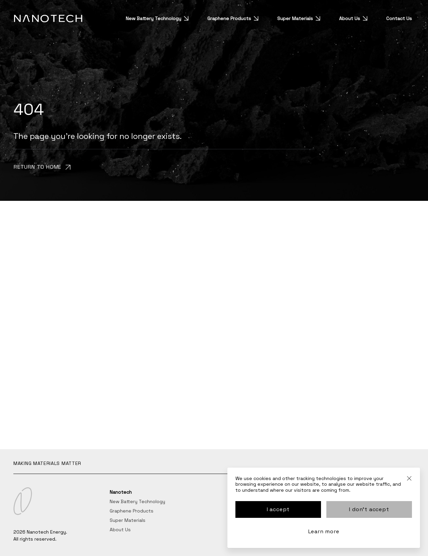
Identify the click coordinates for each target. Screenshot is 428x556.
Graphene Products (235, 18)
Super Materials (301, 18)
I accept (278, 509)
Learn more (323, 531)
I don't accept (369, 509)
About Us (355, 18)
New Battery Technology (159, 18)
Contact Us (399, 18)
